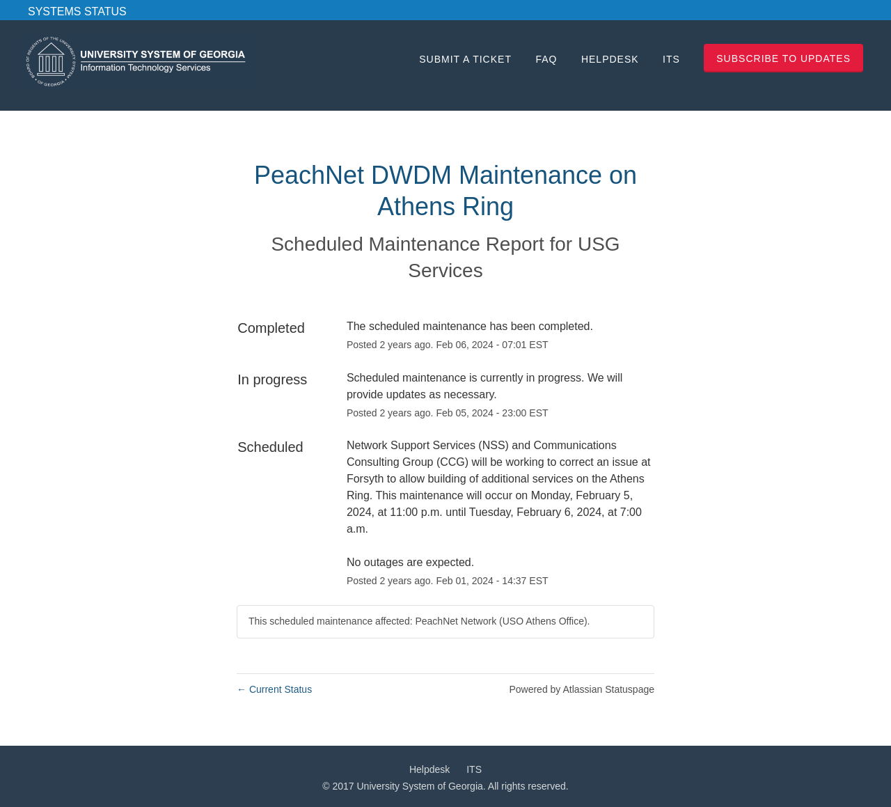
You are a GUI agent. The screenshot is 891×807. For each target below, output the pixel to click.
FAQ (546, 59)
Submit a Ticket (465, 59)
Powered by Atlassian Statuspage (581, 689)
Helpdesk (610, 59)
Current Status (274, 689)
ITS (671, 59)
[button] (783, 58)
